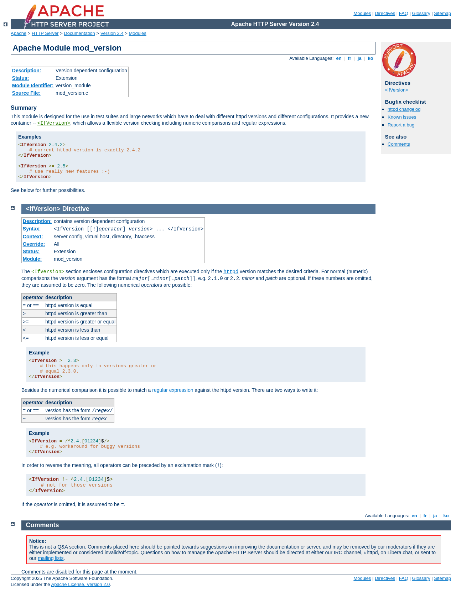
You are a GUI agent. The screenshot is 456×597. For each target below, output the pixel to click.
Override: (34, 244)
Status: (20, 78)
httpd (230, 272)
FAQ (403, 13)
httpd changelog (404, 109)
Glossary (421, 13)
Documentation (79, 33)
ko (370, 58)
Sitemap (442, 13)
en (339, 58)
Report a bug (401, 125)
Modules (362, 13)
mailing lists (50, 558)
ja (359, 58)
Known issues (402, 117)
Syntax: (32, 229)
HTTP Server (45, 33)
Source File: (26, 93)
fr (350, 58)
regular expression (172, 390)
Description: (26, 70)
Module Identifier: (33, 85)
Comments (399, 144)
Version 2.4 (112, 33)
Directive (75, 208)
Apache (18, 33)
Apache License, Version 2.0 (80, 584)
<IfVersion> (53, 123)
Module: (32, 259)
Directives (385, 13)
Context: (33, 236)
